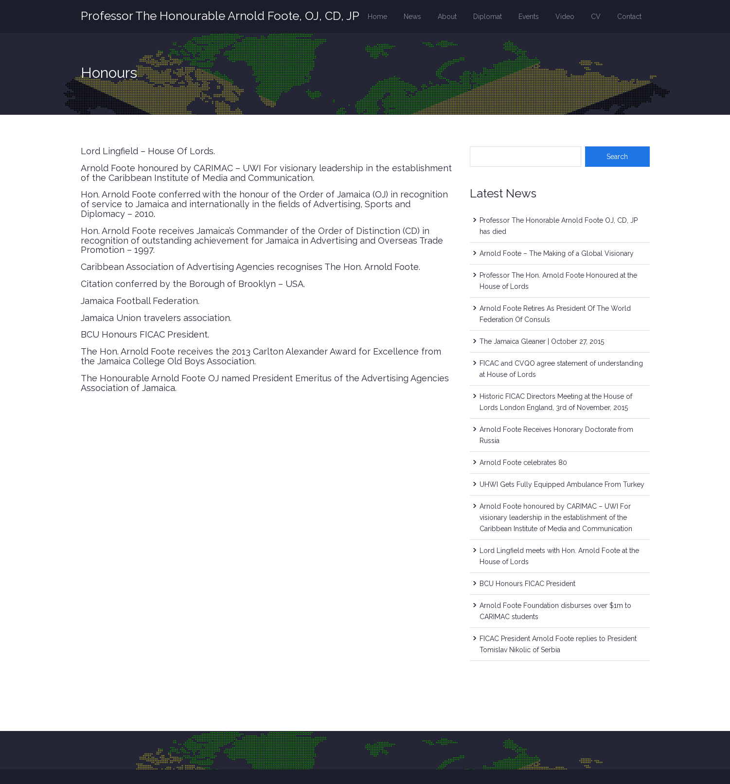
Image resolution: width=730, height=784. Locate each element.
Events (528, 16)
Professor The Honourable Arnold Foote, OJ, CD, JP (220, 16)
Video (564, 16)
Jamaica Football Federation (139, 301)
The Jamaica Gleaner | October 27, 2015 (542, 341)
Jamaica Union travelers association (155, 318)
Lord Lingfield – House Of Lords (147, 151)
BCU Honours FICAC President (144, 334)
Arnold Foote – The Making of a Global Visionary (557, 253)
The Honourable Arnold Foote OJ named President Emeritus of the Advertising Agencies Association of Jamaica (265, 383)
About (447, 16)
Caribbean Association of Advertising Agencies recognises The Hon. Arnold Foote (250, 267)
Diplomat (487, 16)
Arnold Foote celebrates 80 (523, 462)
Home (377, 16)
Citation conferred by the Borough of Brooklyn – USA (192, 284)
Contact (629, 16)
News (412, 16)
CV (596, 16)
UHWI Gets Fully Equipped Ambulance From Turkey (562, 484)
